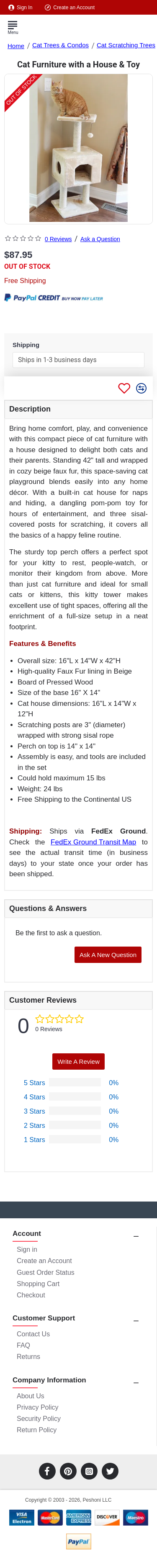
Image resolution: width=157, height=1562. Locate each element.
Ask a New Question (108, 954)
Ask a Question (100, 239)
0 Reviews (58, 239)
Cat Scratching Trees (126, 45)
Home (16, 45)
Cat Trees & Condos (60, 45)
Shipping (26, 344)
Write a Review (78, 1061)
